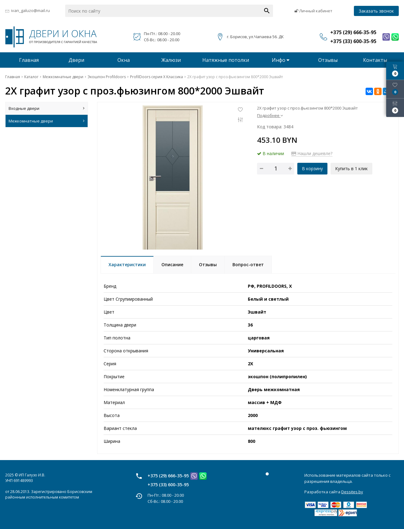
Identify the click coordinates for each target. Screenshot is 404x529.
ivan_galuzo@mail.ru (30, 10)
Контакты (375, 60)
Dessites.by (352, 492)
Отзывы (328, 60)
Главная (29, 60)
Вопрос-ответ (248, 264)
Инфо (280, 60)
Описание (172, 264)
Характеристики (127, 264)
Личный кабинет (313, 11)
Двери (76, 60)
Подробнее (270, 115)
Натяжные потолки (225, 60)
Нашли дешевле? (311, 153)
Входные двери (47, 108)
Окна (123, 60)
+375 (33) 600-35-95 (168, 484)
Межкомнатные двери (47, 121)
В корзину (312, 168)
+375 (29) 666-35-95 (168, 476)
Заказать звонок (376, 11)
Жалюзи (171, 60)
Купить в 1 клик (351, 168)
